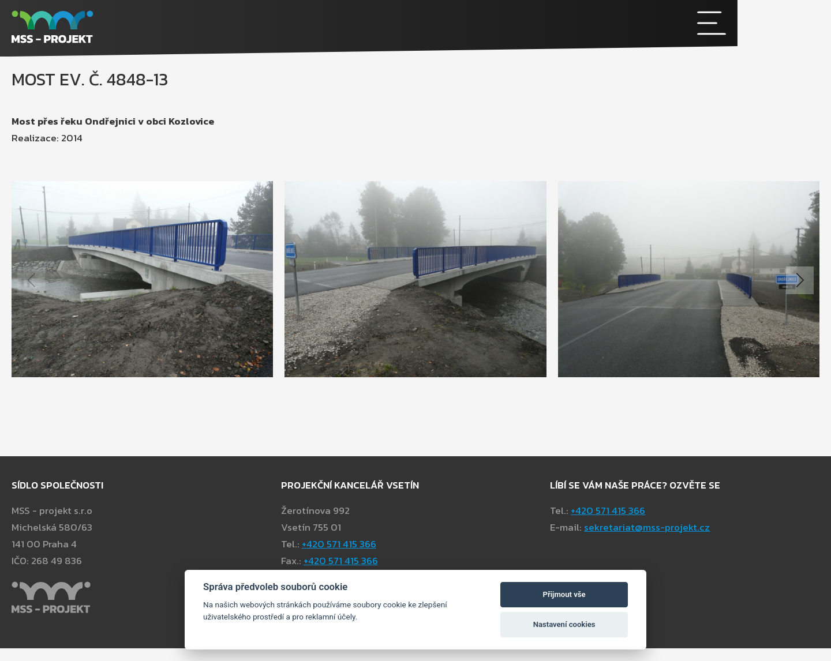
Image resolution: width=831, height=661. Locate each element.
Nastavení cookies (564, 624)
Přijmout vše (564, 594)
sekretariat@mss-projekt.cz (647, 576)
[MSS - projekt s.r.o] (314, 29)
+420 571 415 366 (608, 559)
